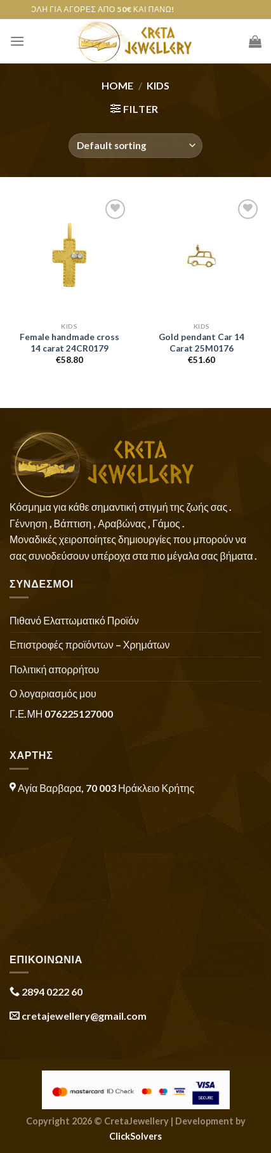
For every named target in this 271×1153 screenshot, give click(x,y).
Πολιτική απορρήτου (54, 669)
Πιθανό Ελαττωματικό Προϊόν (74, 620)
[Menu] (17, 40)
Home (117, 85)
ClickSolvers (135, 1136)
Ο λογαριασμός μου (53, 693)
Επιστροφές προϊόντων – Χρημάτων (89, 644)
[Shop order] (135, 145)
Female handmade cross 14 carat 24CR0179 (69, 342)
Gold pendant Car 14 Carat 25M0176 (201, 342)
